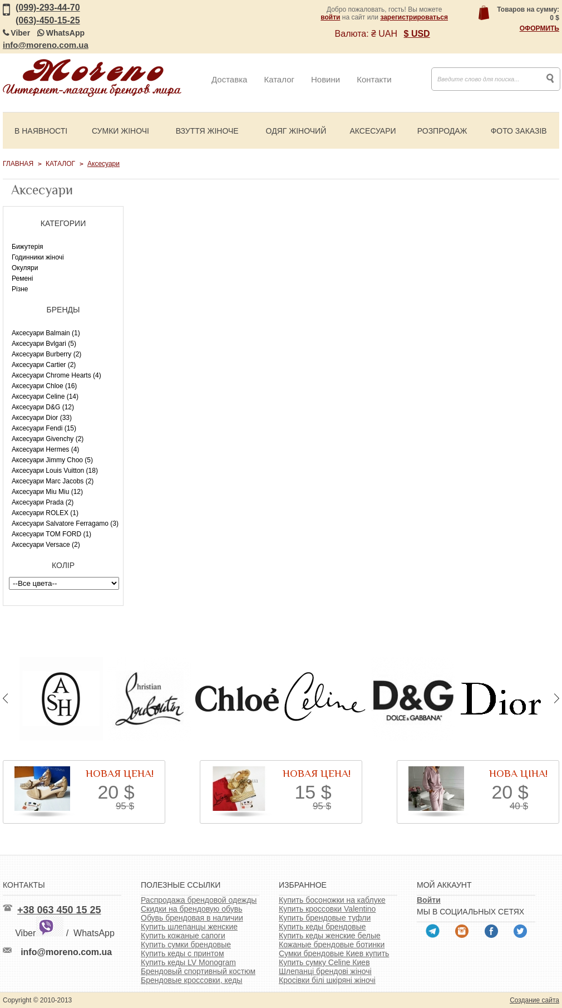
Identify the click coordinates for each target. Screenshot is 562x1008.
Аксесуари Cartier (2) (44, 365)
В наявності (40, 130)
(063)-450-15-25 (48, 20)
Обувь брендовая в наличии (192, 917)
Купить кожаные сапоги (183, 935)
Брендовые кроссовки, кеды (191, 980)
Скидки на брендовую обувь (192, 908)
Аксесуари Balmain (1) (46, 333)
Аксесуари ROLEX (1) (45, 513)
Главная (18, 164)
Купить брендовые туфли (325, 917)
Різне (20, 289)
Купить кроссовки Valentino (327, 908)
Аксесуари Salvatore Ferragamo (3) (65, 523)
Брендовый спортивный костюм (198, 971)
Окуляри (25, 268)
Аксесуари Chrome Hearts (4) (56, 375)
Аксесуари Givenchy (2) (47, 439)
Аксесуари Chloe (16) (44, 386)
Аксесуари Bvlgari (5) (44, 344)
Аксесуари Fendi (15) (44, 428)
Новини (325, 79)
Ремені (22, 278)
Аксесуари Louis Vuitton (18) (55, 470)
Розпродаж (442, 130)
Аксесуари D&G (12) (43, 407)
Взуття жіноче (207, 130)
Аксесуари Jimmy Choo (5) (52, 460)
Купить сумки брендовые (186, 944)
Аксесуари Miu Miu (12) (47, 492)
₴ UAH (384, 33)
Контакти (374, 79)
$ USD (417, 33)
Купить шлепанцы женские (189, 926)
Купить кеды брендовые (322, 926)
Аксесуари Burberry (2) (46, 354)
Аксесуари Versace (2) (46, 545)
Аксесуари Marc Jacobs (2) (52, 481)
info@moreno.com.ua (45, 45)
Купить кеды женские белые (330, 935)
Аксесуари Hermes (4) (45, 449)
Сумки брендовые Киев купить (334, 953)
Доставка (229, 79)
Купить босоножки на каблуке (332, 900)
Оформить (539, 28)
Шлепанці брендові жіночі (325, 971)
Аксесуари (372, 130)
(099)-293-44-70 (48, 7)
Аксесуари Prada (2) (42, 502)
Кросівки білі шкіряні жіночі (327, 980)
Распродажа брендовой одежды (199, 900)
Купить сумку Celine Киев (324, 962)
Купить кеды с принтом (182, 953)
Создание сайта (534, 1000)
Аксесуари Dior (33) (42, 418)
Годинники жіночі (38, 257)
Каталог (279, 79)
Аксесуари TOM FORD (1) (51, 534)
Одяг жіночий (296, 130)
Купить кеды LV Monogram (188, 962)
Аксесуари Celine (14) (45, 396)
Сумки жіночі (120, 130)
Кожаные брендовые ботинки (331, 944)
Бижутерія (27, 247)
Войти (429, 900)
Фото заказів (519, 130)
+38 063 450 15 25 (59, 910)
